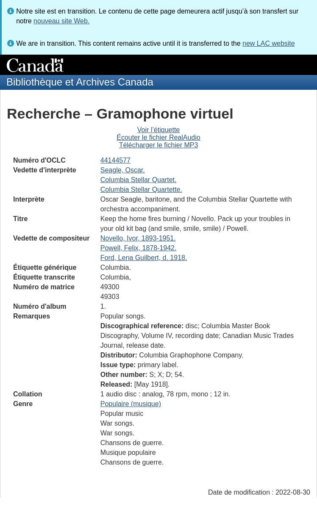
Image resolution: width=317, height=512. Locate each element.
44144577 (115, 160)
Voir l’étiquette (158, 129)
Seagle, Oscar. (122, 170)
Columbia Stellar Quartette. (141, 189)
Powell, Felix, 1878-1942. (138, 248)
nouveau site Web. (61, 21)
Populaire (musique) (130, 403)
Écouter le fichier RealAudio (158, 137)
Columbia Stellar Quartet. (138, 179)
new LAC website (268, 43)
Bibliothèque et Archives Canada (79, 82)
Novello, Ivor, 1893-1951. (138, 238)
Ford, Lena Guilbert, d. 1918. (143, 257)
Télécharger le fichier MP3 (158, 145)
